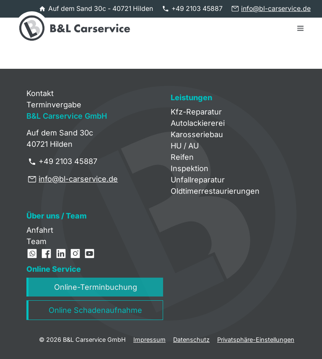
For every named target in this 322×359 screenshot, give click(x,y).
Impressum (149, 339)
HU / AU (185, 145)
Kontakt (40, 93)
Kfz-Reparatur (196, 111)
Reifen (182, 157)
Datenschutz (191, 339)
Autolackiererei (198, 123)
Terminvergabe (53, 104)
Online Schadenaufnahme (95, 310)
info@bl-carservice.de (276, 9)
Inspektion (189, 168)
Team (36, 241)
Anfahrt (39, 230)
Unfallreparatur (198, 179)
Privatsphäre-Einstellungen (255, 339)
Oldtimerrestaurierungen (215, 191)
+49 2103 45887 (197, 9)
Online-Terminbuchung (95, 287)
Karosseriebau (197, 134)
